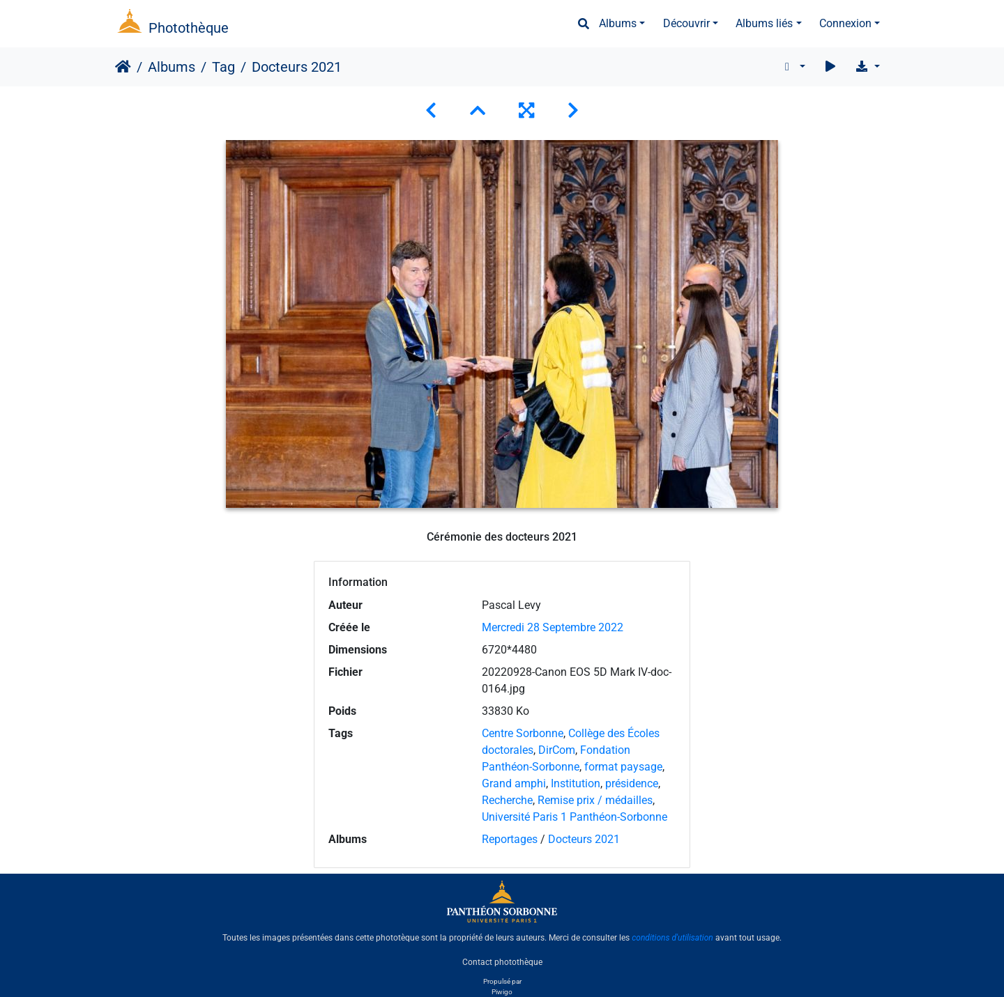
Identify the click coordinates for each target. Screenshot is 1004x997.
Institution (575, 783)
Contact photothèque (502, 961)
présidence (631, 783)
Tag (223, 67)
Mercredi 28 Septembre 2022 (552, 627)
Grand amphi (514, 783)
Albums (618, 23)
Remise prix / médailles (595, 800)
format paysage (623, 766)
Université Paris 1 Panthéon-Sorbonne (574, 817)
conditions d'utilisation (672, 938)
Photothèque (189, 28)
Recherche (507, 800)
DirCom (556, 750)
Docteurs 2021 (584, 839)
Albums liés (764, 23)
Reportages (510, 839)
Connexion (845, 23)
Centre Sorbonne (522, 733)
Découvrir (686, 23)
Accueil (123, 66)
